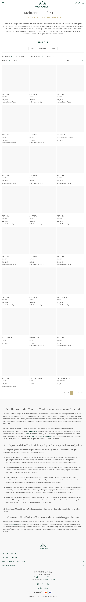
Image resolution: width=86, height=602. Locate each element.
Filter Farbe (37, 56)
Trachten (43, 42)
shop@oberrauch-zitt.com (43, 577)
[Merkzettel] (75, 2)
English (40, 588)
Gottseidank (39, 436)
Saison (6, 60)
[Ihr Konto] (79, 2)
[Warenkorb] (82, 2)
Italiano (46, 588)
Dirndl (32, 48)
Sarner (53, 48)
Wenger (49, 436)
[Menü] (3, 2)
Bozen (12, 524)
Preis (17, 60)
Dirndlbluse (42, 48)
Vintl (19, 524)
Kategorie (7, 56)
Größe (50, 56)
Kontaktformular (48, 579)
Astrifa (31, 436)
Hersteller (21, 56)
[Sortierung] (75, 60)
